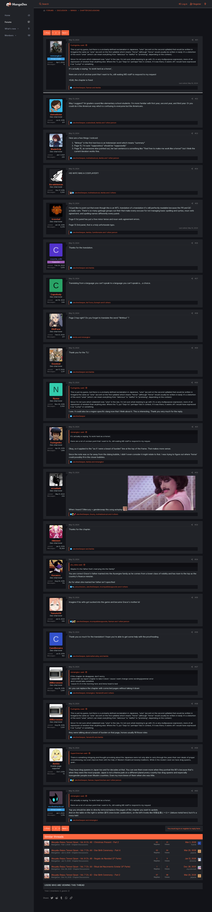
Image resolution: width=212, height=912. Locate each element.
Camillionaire (56, 648)
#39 (196, 748)
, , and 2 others (95, 193)
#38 (196, 704)
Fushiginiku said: (78, 45)
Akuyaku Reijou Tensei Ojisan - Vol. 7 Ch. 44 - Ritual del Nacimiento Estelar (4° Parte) (90, 866)
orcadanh (56, 488)
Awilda (56, 763)
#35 (196, 597)
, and (86, 88)
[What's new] (205, 4)
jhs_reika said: (76, 565)
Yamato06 (56, 613)
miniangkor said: (77, 432)
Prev (48, 33)
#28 (196, 313)
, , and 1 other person (94, 123)
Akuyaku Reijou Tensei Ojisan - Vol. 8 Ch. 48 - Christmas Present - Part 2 (85, 842)
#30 (196, 383)
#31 (196, 427)
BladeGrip (56, 149)
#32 (196, 473)
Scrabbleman (56, 184)
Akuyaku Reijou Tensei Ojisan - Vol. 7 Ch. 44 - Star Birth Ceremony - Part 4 (85, 850)
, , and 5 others (91, 303)
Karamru (56, 575)
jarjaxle (193, 853)
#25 (196, 203)
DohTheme (177, 908)
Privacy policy (109, 906)
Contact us (78, 906)
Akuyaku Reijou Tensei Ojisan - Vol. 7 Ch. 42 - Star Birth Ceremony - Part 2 (85, 875)
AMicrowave (56, 682)
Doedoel (56, 364)
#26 (196, 243)
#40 (196, 791)
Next (64, 33)
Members (9, 35)
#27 (196, 279)
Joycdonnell (191, 869)
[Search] (44, 4)
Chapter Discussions (80, 845)
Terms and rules (93, 906)
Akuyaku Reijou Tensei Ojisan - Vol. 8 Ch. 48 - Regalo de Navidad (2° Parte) (86, 858)
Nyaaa (56, 398)
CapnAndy (56, 294)
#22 (196, 99)
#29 (196, 348)
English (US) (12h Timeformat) (57, 906)
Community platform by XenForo (180, 906)
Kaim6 (193, 845)
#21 (196, 40)
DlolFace (56, 329)
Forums (8, 22)
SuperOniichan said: (79, 753)
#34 (196, 559)
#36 (196, 632)
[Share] (192, 40)
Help (120, 906)
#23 (196, 133)
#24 (196, 169)
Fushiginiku (56, 442)
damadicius (56, 114)
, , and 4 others (97, 514)
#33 (196, 525)
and (83, 268)
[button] (18, 28)
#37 (196, 667)
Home (7, 15)
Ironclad (56, 219)
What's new (10, 29)
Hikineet (56, 540)
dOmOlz (193, 861)
